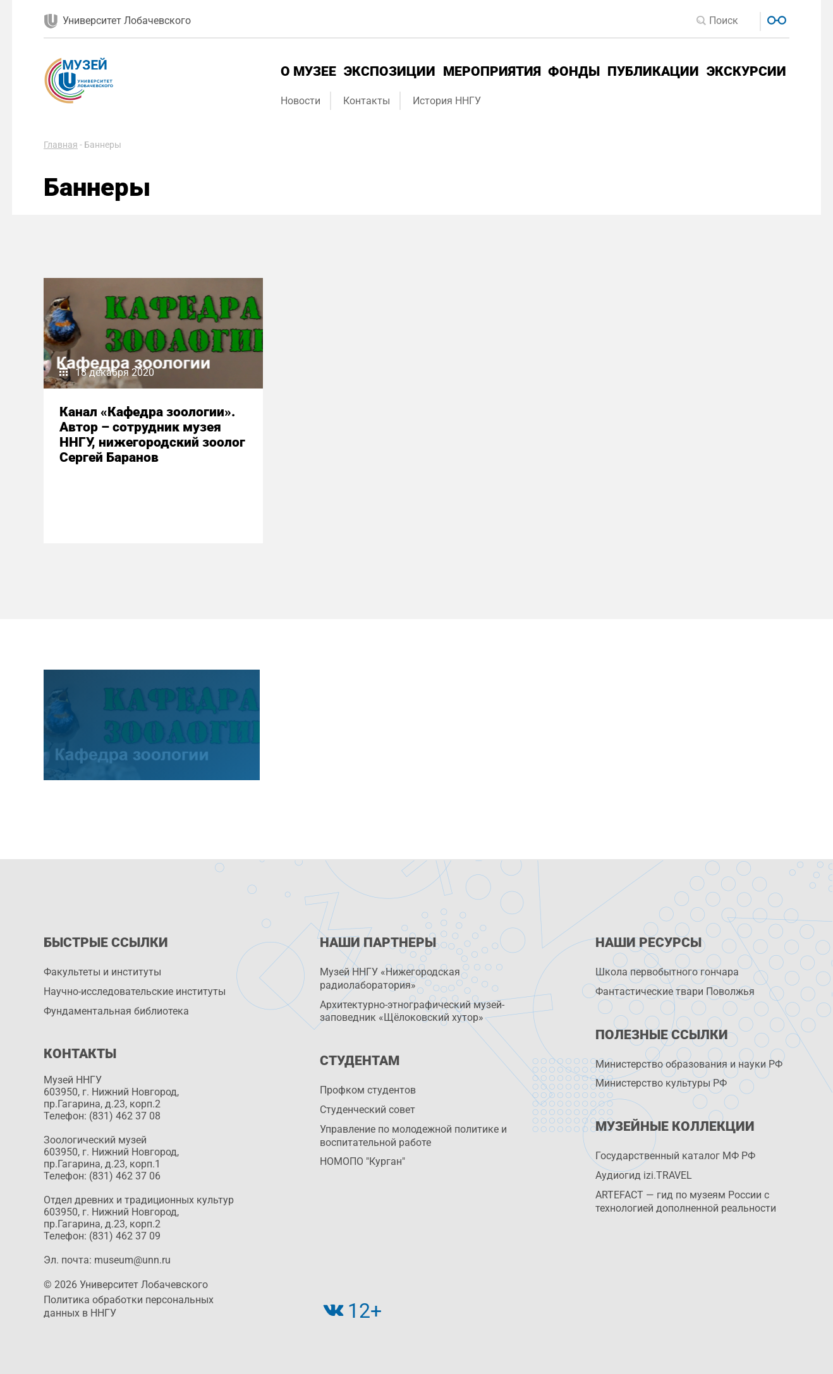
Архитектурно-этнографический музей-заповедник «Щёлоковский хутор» (412, 1011)
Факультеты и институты (102, 972)
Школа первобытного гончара (667, 972)
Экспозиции (389, 71)
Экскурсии (746, 71)
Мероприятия (492, 71)
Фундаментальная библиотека (116, 1011)
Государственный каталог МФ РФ (675, 1156)
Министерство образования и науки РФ (688, 1064)
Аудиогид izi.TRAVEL (643, 1175)
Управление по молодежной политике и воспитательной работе (413, 1135)
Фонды (574, 71)
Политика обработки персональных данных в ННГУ (129, 1306)
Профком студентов (368, 1090)
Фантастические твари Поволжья (675, 991)
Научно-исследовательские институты (135, 991)
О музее (308, 71)
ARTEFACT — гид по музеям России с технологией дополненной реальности (685, 1201)
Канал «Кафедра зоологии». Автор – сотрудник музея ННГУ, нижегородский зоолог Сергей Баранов (152, 434)
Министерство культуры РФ (661, 1083)
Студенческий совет (367, 1110)
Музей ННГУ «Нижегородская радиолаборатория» (390, 978)
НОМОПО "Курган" (362, 1161)
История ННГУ (447, 101)
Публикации (653, 71)
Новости (300, 101)
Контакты (366, 101)
